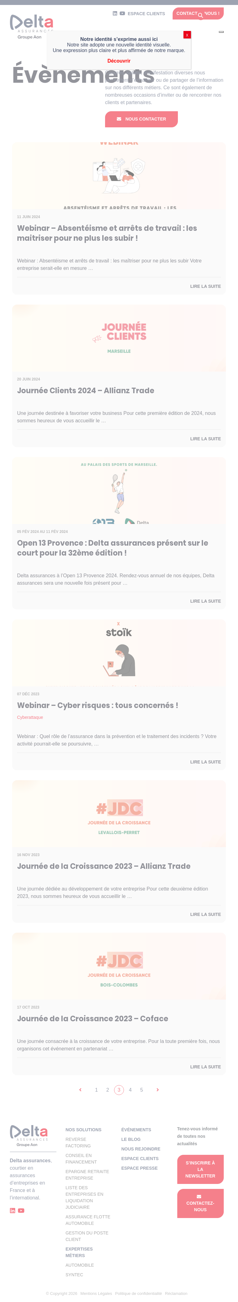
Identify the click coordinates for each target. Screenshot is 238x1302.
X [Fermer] (187, 35)
